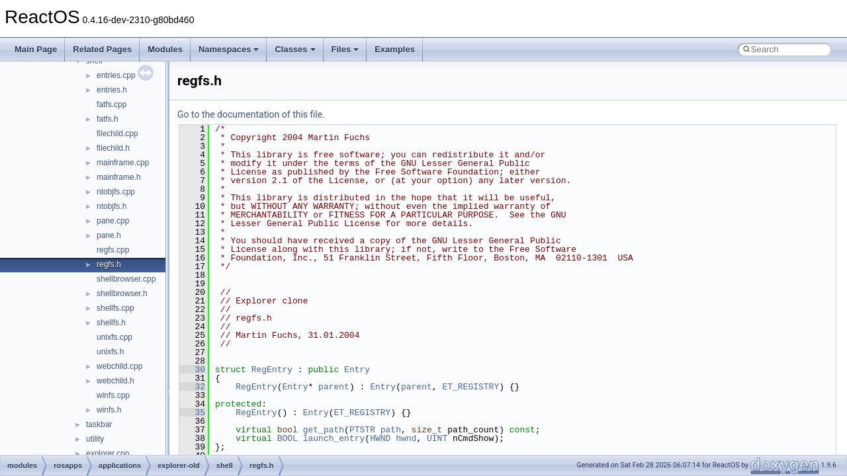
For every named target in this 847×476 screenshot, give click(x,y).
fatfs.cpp (111, 104)
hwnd (406, 438)
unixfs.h (110, 351)
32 (192, 387)
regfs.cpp (113, 250)
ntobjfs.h (111, 206)
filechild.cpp (117, 133)
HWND (380, 438)
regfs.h (109, 264)
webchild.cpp (119, 366)
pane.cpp (113, 220)
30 (192, 370)
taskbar (99, 424)
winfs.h (109, 410)
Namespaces (229, 49)
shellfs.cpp (115, 308)
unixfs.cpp (114, 337)
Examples (395, 49)
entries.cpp (116, 75)
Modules (165, 49)
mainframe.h (119, 177)
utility (95, 439)
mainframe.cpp (123, 162)
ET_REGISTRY (470, 387)
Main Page (36, 49)
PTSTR (362, 430)
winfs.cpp (113, 395)
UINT (437, 438)
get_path (323, 430)
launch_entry (334, 438)
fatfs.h (107, 119)
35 (192, 412)
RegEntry (271, 370)
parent (333, 387)
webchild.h (115, 380)
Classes (295, 49)
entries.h (112, 90)
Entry (357, 370)
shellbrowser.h (122, 293)
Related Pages (102, 49)
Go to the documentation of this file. (251, 114)
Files (345, 49)
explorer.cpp (107, 453)
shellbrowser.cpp (126, 279)
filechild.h (113, 148)
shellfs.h (111, 322)
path (390, 430)
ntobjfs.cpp (116, 191)
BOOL (287, 438)
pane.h (109, 235)
